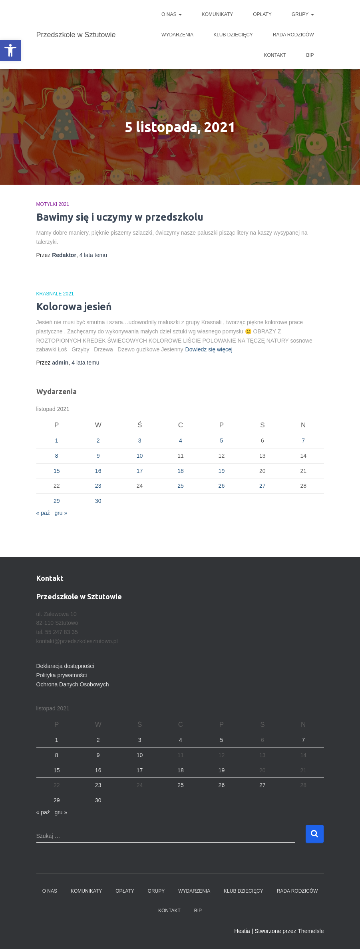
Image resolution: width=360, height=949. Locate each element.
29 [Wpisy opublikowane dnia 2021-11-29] (57, 501)
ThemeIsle (311, 931)
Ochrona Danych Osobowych (72, 684)
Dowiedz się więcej (209, 349)
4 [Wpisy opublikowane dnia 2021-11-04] (180, 440)
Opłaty (262, 14)
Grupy (303, 14)
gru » (60, 513)
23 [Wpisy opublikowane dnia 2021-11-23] (98, 485)
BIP (310, 55)
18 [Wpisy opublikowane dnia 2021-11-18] (180, 471)
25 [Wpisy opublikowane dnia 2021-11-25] (180, 485)
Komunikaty (217, 14)
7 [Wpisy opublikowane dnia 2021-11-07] (303, 440)
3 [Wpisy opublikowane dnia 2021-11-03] (139, 440)
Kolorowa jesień (74, 306)
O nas (171, 14)
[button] (10, 50)
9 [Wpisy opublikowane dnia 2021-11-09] (98, 456)
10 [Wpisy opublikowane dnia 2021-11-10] (140, 456)
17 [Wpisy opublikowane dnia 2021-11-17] (140, 471)
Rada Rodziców (293, 35)
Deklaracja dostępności (65, 666)
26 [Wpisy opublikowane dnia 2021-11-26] (222, 485)
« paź (43, 513)
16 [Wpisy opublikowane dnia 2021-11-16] (98, 471)
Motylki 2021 (53, 204)
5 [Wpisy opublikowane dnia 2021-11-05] (221, 440)
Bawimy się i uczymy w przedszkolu (119, 217)
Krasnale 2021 (55, 294)
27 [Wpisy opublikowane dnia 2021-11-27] (262, 485)
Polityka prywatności (61, 675)
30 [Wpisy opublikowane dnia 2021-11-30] (98, 501)
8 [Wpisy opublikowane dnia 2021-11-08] (56, 456)
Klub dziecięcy (233, 35)
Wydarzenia (177, 35)
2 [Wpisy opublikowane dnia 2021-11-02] (98, 440)
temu (93, 255)
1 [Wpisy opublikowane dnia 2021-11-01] (56, 440)
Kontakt (275, 55)
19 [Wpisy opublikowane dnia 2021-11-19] (222, 471)
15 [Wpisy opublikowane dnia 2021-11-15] (57, 471)
